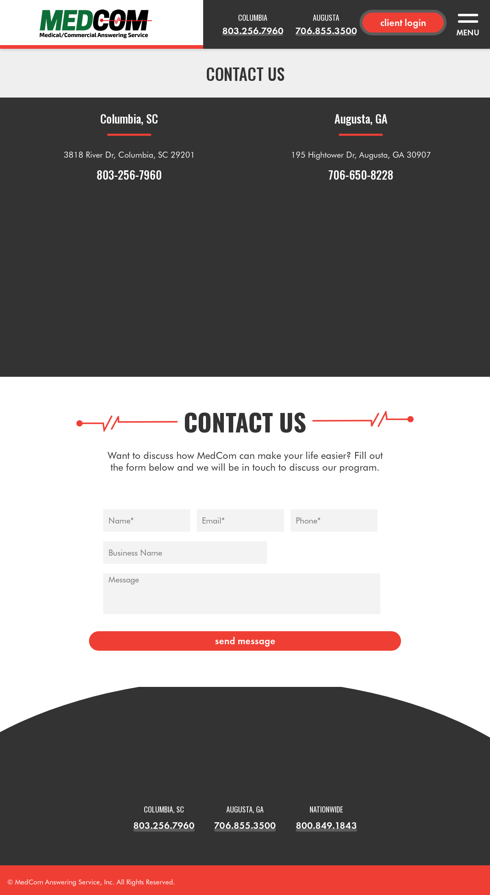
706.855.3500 (325, 31)
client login (403, 22)
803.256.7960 (252, 31)
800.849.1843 (326, 825)
